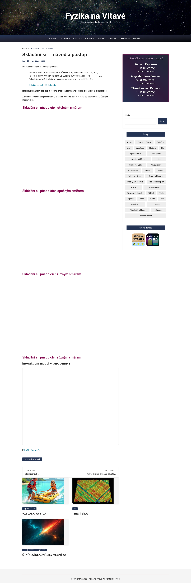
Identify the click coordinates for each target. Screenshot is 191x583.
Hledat (128, 115)
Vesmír (100, 38)
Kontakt (136, 38)
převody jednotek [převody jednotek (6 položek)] (134, 193)
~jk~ (28, 60)
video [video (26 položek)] (141, 199)
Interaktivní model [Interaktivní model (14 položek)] (138, 159)
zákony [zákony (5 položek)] (158, 210)
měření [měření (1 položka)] (160, 170)
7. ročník (64, 38)
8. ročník (77, 38)
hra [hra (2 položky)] (162, 148)
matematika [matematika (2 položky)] (133, 170)
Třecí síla (80, 513)
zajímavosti (42, 550)
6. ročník (52, 38)
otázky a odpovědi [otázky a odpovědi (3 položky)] (135, 182)
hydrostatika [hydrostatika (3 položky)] (135, 153)
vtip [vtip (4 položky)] (162, 199)
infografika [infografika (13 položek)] (156, 153)
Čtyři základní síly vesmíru (44, 555)
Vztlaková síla (34, 513)
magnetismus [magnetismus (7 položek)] (156, 165)
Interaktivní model (32, 459)
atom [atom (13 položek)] (129, 142)
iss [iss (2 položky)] (159, 159)
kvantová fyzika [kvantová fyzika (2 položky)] (135, 165)
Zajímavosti (124, 38)
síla (34, 509)
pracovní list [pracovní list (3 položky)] (154, 187)
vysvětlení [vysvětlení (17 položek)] (135, 204)
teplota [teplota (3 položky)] (130, 199)
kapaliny (26, 509)
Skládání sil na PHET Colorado (42, 85)
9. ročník (89, 38)
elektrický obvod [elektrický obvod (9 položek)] (144, 142)
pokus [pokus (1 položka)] (133, 187)
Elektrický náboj (32, 474)
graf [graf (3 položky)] (129, 148)
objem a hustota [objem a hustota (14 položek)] (156, 176)
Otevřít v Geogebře (31, 450)
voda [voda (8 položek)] (152, 199)
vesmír (31, 550)
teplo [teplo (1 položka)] (161, 193)
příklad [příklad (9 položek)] (151, 193)
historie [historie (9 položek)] (152, 148)
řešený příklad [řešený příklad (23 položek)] (145, 216)
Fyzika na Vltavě (96, 16)
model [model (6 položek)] (147, 170)
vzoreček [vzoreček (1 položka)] (156, 204)
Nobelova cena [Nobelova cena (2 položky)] (134, 176)
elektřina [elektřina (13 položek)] (160, 142)
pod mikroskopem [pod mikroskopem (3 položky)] (156, 182)
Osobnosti (111, 38)
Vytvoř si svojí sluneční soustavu (101, 474)
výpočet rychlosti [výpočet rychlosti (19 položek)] (137, 210)
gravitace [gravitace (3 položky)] (140, 148)
